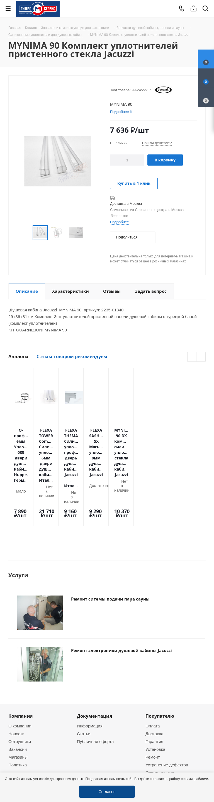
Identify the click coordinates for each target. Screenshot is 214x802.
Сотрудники (19, 695)
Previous (192, 357)
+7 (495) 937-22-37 (172, 756)
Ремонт (152, 710)
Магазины (18, 710)
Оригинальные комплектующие (161, 728)
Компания (20, 669)
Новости (16, 687)
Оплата (152, 679)
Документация (94, 669)
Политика (17, 718)
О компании (19, 679)
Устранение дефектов (166, 718)
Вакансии (17, 702)
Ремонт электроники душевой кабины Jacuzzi (121, 604)
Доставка (154, 687)
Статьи (84, 687)
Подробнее (119, 221)
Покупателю (159, 669)
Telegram (204, 763)
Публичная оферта (95, 695)
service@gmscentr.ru (174, 768)
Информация (90, 679)
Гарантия (154, 695)
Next (201, 357)
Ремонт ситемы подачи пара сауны (110, 552)
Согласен (106, 791)
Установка (155, 702)
